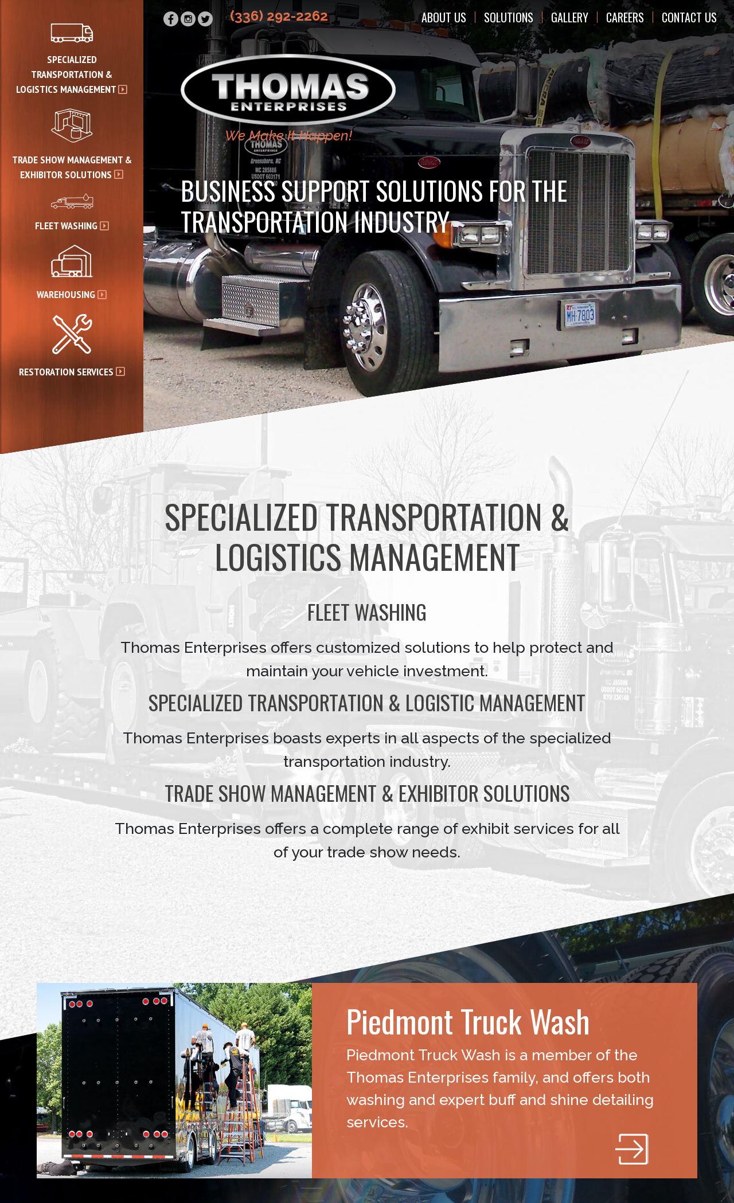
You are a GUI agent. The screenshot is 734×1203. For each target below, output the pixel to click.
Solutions (508, 17)
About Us (443, 17)
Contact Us (689, 17)
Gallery (569, 17)
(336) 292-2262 (279, 15)
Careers (625, 17)
